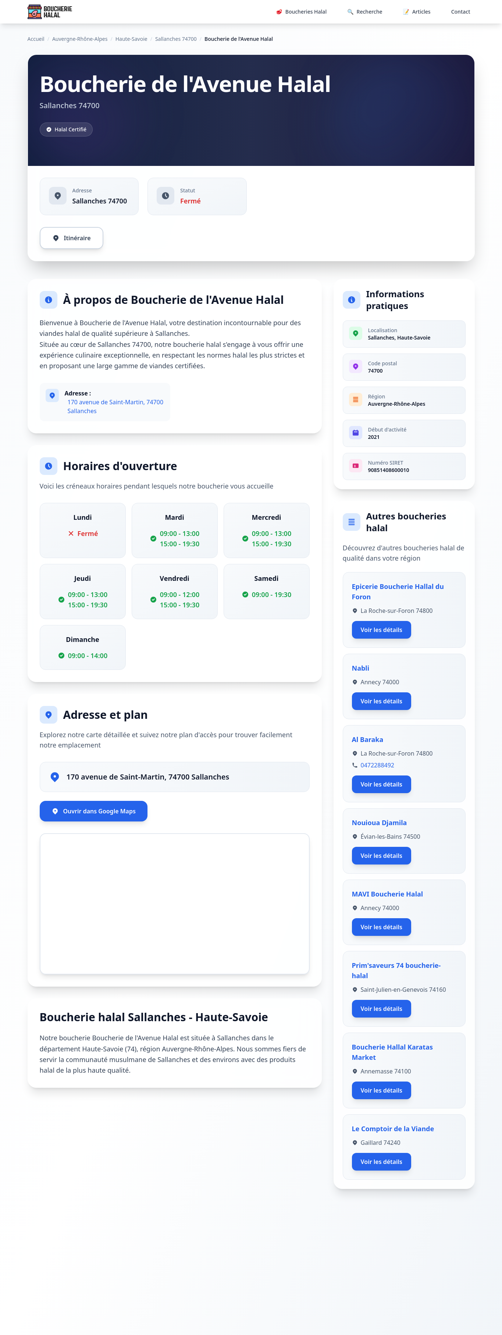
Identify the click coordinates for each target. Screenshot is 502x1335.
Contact (460, 11)
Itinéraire (71, 238)
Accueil (36, 38)
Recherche (364, 11)
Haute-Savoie (131, 38)
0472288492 (378, 765)
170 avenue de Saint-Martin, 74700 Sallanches (116, 406)
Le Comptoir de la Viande (393, 1128)
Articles (417, 11)
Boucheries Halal (301, 11)
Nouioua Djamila (379, 822)
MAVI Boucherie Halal (387, 894)
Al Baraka (368, 739)
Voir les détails (381, 630)
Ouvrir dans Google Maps (93, 811)
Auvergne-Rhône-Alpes (80, 38)
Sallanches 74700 (176, 38)
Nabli (361, 668)
